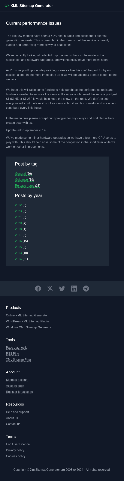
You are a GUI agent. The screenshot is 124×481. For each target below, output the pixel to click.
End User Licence (18, 444)
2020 (20, 223)
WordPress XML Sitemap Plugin (27, 321)
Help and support (17, 412)
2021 (20, 217)
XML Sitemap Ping (18, 359)
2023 (20, 211)
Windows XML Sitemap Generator (28, 327)
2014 (21, 259)
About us (12, 418)
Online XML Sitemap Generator (27, 315)
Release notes (27, 185)
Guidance (24, 179)
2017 (20, 235)
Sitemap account (17, 379)
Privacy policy (15, 450)
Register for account (19, 391)
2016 (21, 241)
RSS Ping (12, 353)
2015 (20, 247)
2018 (20, 229)
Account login (15, 385)
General (23, 173)
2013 (21, 253)
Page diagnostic (16, 347)
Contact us (13, 424)
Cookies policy (15, 456)
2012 (20, 205)
